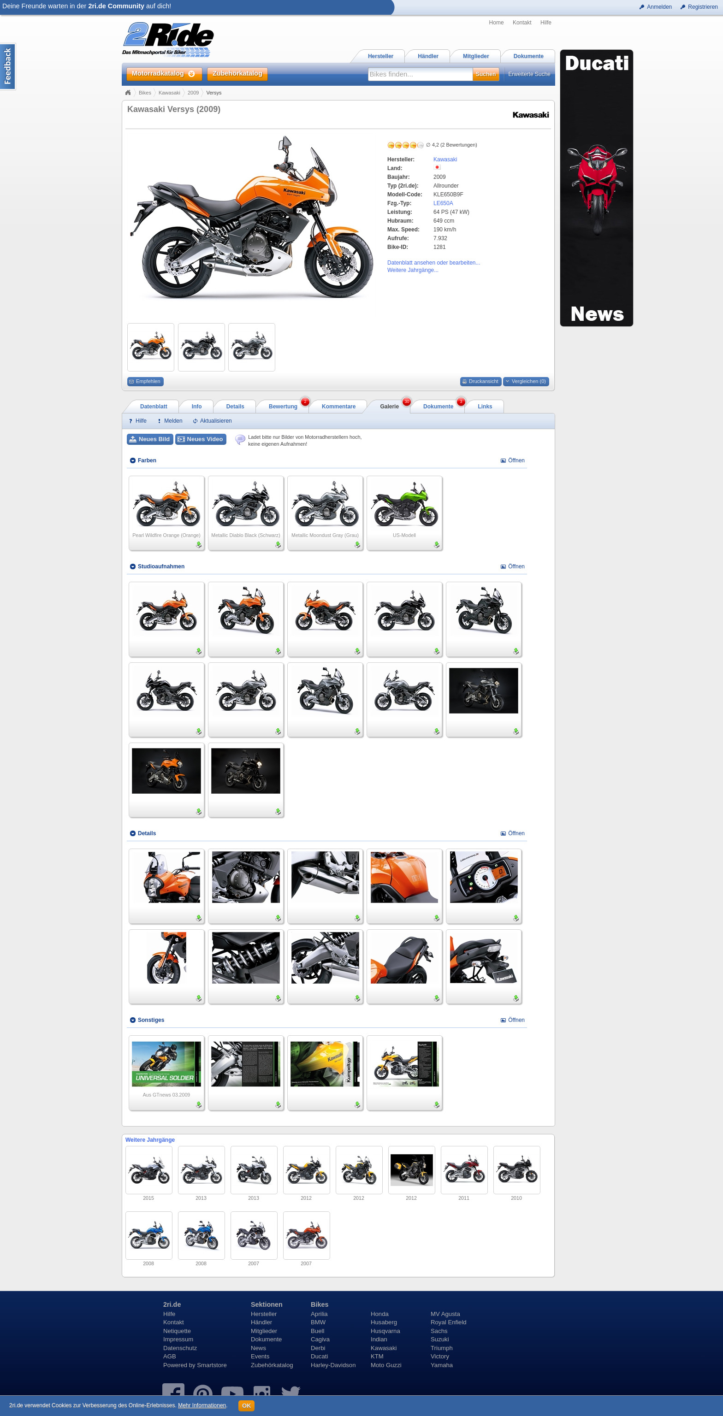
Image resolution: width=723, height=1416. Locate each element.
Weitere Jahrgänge (150, 1140)
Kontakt (522, 22)
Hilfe (545, 22)
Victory (440, 1356)
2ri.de (172, 1304)
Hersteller (264, 1313)
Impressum (178, 1339)
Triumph (442, 1348)
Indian (379, 1339)
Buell (317, 1331)
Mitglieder (264, 1331)
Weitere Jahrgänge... (413, 270)
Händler (261, 1322)
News (258, 1348)
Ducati (319, 1356)
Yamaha (442, 1365)
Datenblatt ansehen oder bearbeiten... (433, 263)
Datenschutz (180, 1348)
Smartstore (212, 1365)
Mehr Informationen (202, 1405)
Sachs (439, 1331)
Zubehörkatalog (272, 1365)
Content (8, 66)
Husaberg (384, 1322)
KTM (377, 1356)
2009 (193, 92)
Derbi (318, 1348)
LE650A (443, 203)
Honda (380, 1313)
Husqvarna (385, 1331)
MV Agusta (445, 1313)
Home (496, 22)
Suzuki (440, 1339)
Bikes (145, 92)
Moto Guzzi (386, 1365)
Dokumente (266, 1339)
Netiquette (177, 1331)
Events (260, 1356)
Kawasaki (169, 92)
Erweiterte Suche (530, 74)
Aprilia (319, 1313)
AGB (169, 1356)
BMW (318, 1322)
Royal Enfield (449, 1322)
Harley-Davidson (333, 1365)
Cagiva (320, 1339)
